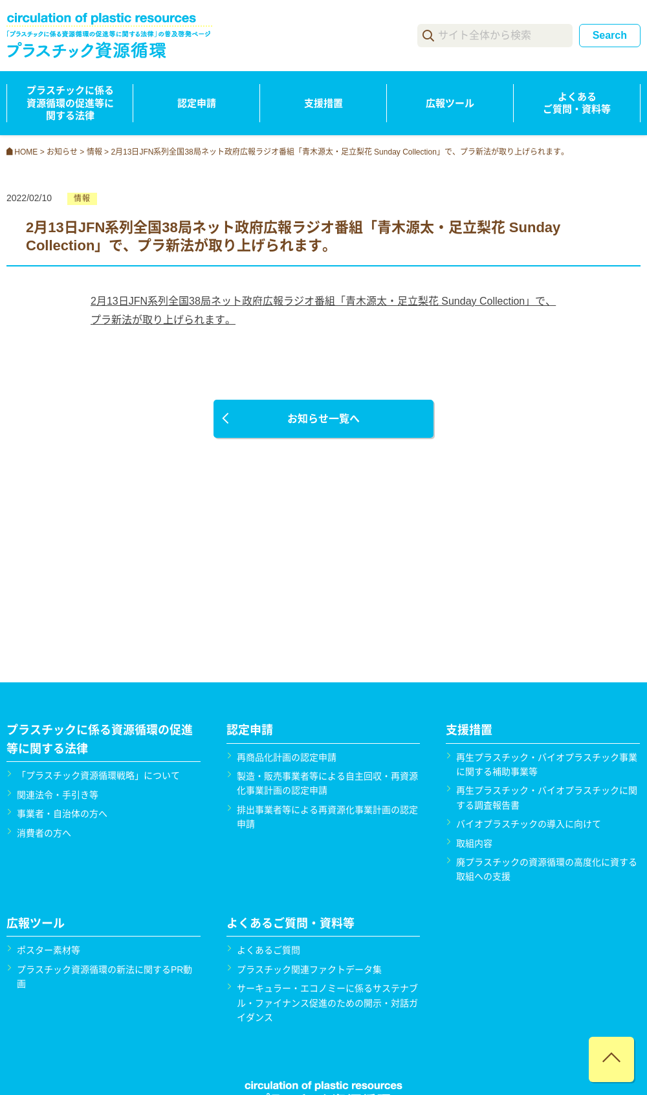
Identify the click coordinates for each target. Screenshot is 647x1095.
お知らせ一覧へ (323, 418)
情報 (82, 198)
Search (610, 35)
